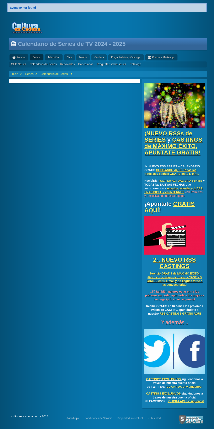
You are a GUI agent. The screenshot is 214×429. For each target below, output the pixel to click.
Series (36, 57)
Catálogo (135, 64)
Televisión (53, 57)
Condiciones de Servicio (98, 418)
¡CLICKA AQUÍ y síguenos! (184, 386)
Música (83, 57)
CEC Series (18, 64)
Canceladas (85, 64)
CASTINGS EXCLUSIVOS (163, 379)
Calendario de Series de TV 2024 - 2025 (71, 44)
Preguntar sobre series (111, 64)
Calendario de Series (43, 64)
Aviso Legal (72, 418)
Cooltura (99, 57)
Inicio (14, 74)
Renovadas (67, 64)
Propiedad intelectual (130, 418)
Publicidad (154, 418)
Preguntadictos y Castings (125, 57)
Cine (69, 57)
